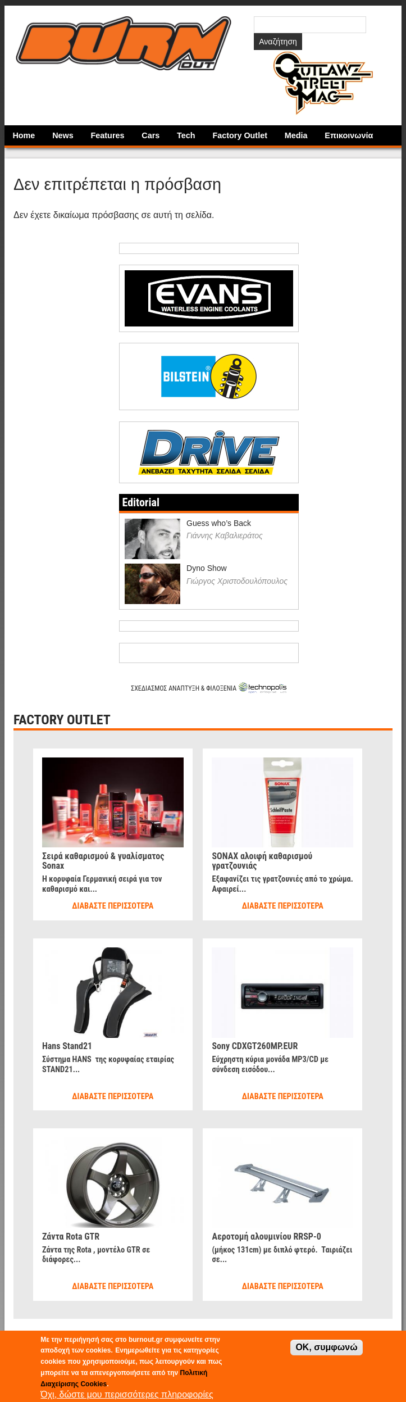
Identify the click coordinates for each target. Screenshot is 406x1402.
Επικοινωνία (349, 135)
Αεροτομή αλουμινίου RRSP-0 (266, 1236)
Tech (186, 135)
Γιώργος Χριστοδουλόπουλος (237, 581)
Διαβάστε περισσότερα (112, 906)
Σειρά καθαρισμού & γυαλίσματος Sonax (103, 861)
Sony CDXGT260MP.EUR (255, 1046)
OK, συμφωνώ (326, 1347)
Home (23, 135)
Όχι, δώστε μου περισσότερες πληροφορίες (126, 1394)
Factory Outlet (239, 135)
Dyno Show (206, 568)
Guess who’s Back (218, 523)
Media (296, 135)
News (63, 135)
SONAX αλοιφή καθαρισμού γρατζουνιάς (262, 861)
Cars (150, 135)
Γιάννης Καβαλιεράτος (224, 535)
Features (108, 135)
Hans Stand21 (67, 1046)
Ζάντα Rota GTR (70, 1236)
